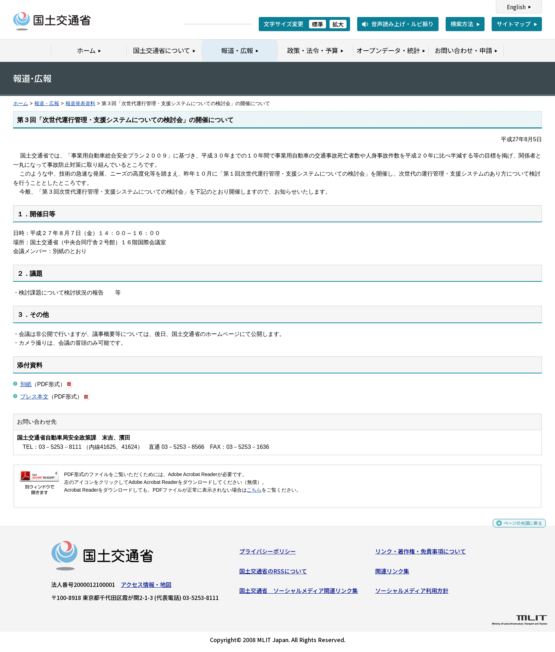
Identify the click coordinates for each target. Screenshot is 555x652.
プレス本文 (34, 397)
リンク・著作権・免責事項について (420, 554)
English (516, 6)
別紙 (26, 384)
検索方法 (462, 23)
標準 (317, 24)
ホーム (20, 103)
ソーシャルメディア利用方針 (411, 593)
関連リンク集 (392, 573)
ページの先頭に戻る (517, 528)
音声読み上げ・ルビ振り (402, 23)
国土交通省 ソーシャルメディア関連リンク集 (298, 593)
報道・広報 (46, 103)
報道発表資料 (80, 103)
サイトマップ (514, 23)
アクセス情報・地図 (146, 587)
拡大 (338, 24)
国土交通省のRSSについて (273, 573)
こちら (254, 490)
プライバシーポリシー (267, 554)
